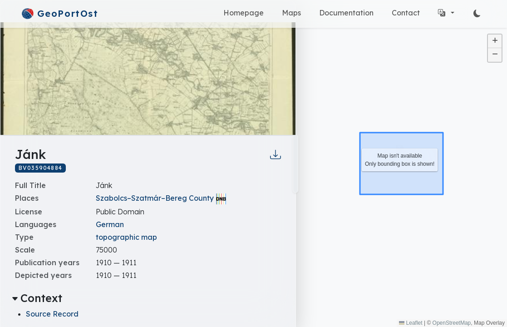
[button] (446, 13)
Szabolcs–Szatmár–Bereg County (155, 198)
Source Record (52, 313)
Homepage (243, 12)
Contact (406, 12)
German (110, 224)
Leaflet (410, 323)
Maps (291, 12)
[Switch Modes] (477, 14)
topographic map (126, 237)
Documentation (346, 12)
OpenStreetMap (452, 323)
